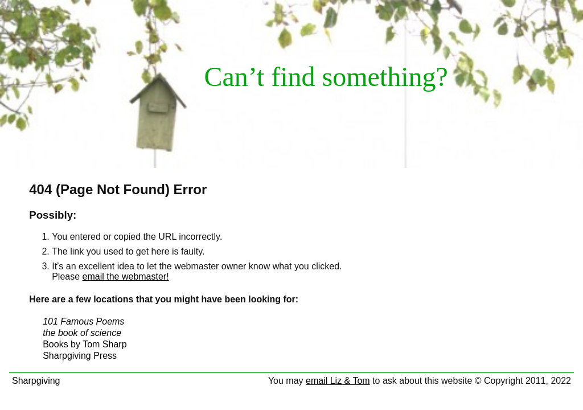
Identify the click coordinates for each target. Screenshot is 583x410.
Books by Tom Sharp (84, 344)
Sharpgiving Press (80, 355)
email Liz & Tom (338, 381)
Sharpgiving (36, 381)
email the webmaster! (126, 276)
